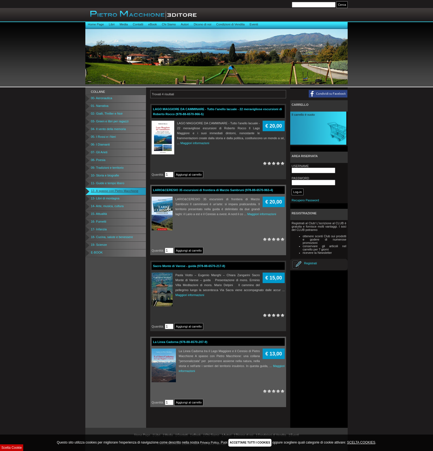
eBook (152, 24)
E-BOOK (97, 252)
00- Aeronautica (101, 98)
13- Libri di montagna (105, 198)
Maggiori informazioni (194, 143)
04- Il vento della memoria (108, 129)
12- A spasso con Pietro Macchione (114, 190)
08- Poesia (98, 160)
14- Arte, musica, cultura (107, 206)
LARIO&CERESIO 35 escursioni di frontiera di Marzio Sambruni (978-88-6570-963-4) (213, 190)
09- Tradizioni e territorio (107, 167)
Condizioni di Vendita (230, 24)
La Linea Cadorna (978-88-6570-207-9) (180, 342)
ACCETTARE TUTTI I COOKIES (250, 442)
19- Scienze (99, 244)
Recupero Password (305, 200)
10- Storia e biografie (105, 175)
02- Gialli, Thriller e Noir (107, 113)
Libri (112, 24)
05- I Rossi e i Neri (103, 136)
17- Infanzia (99, 229)
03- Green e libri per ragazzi (109, 121)
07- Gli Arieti (99, 152)
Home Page (96, 24)
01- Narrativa (100, 105)
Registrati (310, 263)
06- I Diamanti (100, 144)
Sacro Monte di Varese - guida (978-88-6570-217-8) (189, 266)
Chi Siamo (169, 24)
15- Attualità (99, 213)
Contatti (138, 24)
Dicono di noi (202, 24)
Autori (185, 24)
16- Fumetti (98, 221)
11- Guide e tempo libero (107, 183)
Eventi (254, 24)
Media (124, 24)
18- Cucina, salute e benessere (112, 237)
